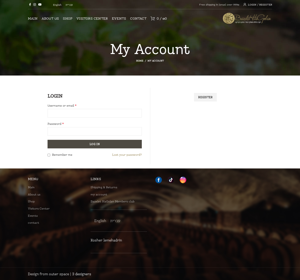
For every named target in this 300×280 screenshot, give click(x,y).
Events (33, 216)
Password (56, 124)
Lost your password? (127, 155)
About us (34, 194)
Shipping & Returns (104, 187)
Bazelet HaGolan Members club (112, 201)
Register (205, 97)
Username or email (62, 105)
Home (139, 60)
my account (99, 194)
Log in (95, 144)
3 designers (81, 274)
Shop (31, 201)
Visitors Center (39, 208)
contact (33, 223)
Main (31, 187)
